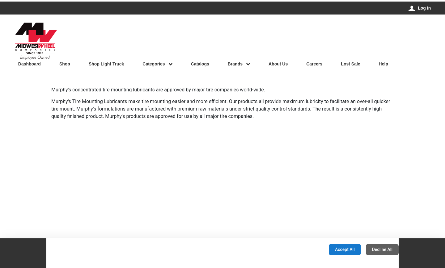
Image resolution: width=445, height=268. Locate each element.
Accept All (345, 249)
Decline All (382, 249)
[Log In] (420, 8)
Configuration (304, 249)
